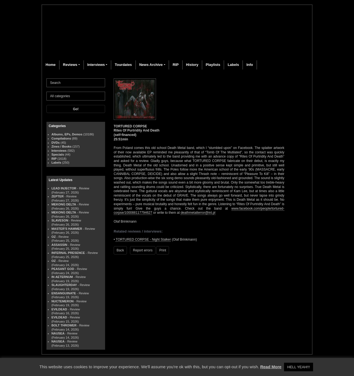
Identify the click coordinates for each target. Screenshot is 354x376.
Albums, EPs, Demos (66, 134)
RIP (176, 65)
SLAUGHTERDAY (64, 285)
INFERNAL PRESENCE (68, 252)
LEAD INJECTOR (63, 188)
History (192, 65)
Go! (76, 109)
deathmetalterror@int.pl (198, 213)
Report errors (143, 250)
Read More (271, 366)
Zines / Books (61, 146)
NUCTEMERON (62, 301)
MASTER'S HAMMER (66, 228)
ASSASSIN (59, 244)
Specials (57, 154)
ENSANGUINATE (63, 293)
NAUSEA (57, 333)
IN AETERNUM (62, 277)
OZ (53, 236)
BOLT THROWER (64, 325)
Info (249, 65)
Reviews (70, 65)
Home (51, 65)
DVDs (55, 142)
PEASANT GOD (62, 269)
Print (162, 250)
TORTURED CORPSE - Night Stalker (143, 239)
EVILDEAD (59, 309)
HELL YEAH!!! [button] (298, 367)
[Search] (75, 82)
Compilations (61, 138)
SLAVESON (59, 220)
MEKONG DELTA (63, 204)
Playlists (213, 65)
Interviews (96, 65)
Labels (233, 65)
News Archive (151, 65)
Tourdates (123, 65)
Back (120, 250)
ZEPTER (57, 196)
